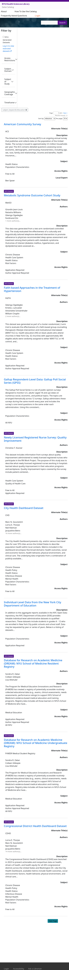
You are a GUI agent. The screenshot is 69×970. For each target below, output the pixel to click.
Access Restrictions (9, 59)
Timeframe (9, 102)
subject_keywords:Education (15, 110)
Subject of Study (7, 81)
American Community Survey (22, 124)
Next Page (53, 921)
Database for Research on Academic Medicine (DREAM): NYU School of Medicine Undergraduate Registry (35, 743)
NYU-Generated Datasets (7, 40)
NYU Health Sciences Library (16, 4)
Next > (65, 113)
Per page (59, 118)
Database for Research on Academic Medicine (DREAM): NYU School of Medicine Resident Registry (33, 663)
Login (37, 16)
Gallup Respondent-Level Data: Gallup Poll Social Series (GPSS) (35, 381)
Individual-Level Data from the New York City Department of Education (32, 603)
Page (51, 113)
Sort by (40, 118)
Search (62, 22)
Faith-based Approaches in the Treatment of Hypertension (32, 289)
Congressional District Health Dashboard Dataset (35, 826)
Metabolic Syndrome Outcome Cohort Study (32, 195)
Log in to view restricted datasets (8, 48)
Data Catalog (8, 7)
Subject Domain (8, 69)
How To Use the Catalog (26, 11)
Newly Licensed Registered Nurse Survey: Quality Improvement (35, 439)
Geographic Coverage (9, 93)
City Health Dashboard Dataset (23, 508)
